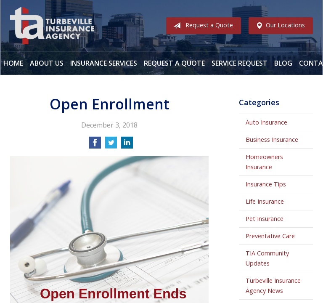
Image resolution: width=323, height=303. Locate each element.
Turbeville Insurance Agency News (273, 285)
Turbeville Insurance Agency (52, 26)
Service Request (239, 63)
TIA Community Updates (267, 258)
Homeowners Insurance (264, 162)
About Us (47, 63)
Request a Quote (201, 26)
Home (13, 63)
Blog (283, 63)
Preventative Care (270, 236)
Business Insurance (272, 140)
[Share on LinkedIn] (127, 145)
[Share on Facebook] (95, 145)
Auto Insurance (266, 122)
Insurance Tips (266, 184)
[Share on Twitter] (111, 145)
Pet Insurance (264, 219)
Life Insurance (265, 201)
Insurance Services (103, 63)
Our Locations (278, 26)
